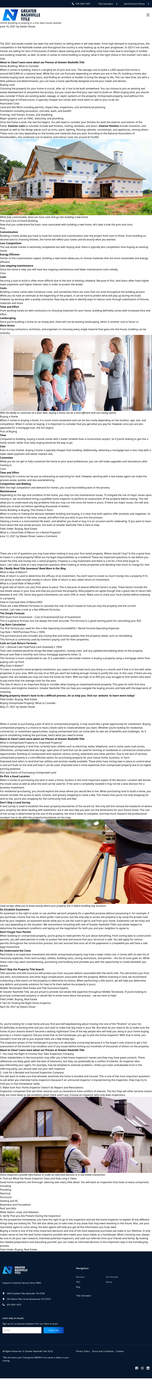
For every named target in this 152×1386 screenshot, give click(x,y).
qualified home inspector (56, 502)
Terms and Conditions (103, 1358)
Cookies (120, 1358)
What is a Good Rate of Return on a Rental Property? (30, 535)
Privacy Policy (83, 1358)
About (109, 1289)
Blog (78, 1294)
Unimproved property (110, 99)
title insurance (30, 979)
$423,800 (15, 76)
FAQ (78, 1289)
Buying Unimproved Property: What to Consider (28, 707)
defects (9, 990)
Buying (19, 532)
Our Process (112, 1284)
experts (89, 595)
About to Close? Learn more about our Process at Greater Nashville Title (42, 745)
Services (80, 1284)
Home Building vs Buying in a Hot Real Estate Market (30, 24)
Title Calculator (83, 1303)
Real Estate (30, 532)
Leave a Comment (46, 539)
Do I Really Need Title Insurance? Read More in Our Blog (33, 573)
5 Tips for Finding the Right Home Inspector (25, 1009)
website (103, 700)
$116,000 (93, 140)
